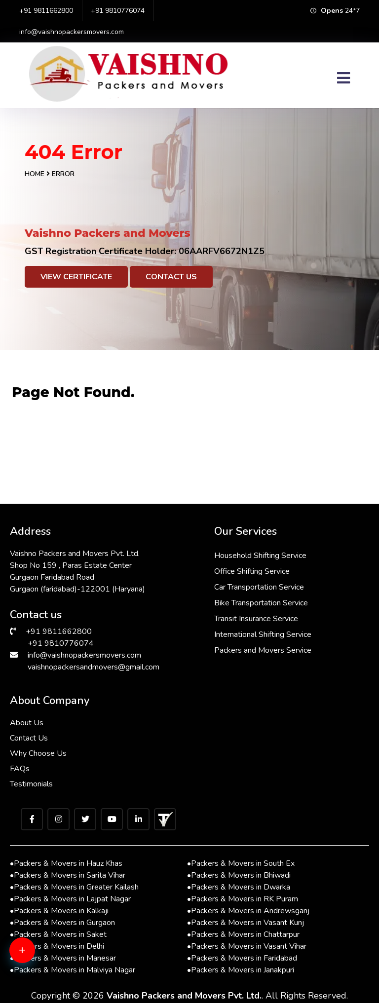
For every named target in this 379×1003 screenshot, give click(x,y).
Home (34, 174)
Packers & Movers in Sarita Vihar (67, 875)
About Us (26, 722)
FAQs (20, 768)
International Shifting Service (262, 634)
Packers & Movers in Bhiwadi (239, 875)
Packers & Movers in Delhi (57, 946)
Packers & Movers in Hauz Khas (66, 863)
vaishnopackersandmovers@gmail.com (93, 667)
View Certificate (76, 276)
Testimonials (31, 784)
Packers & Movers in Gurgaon (62, 923)
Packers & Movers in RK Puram (242, 899)
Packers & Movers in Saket (58, 934)
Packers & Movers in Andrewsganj (248, 911)
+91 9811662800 (46, 10)
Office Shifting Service (252, 571)
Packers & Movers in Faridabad (242, 958)
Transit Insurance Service (256, 618)
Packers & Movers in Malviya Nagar (72, 970)
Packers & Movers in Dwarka (238, 887)
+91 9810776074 (118, 10)
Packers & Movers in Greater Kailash (74, 887)
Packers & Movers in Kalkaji (59, 911)
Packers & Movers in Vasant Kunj (245, 923)
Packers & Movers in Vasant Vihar (246, 946)
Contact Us (171, 276)
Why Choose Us (38, 753)
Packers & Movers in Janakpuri (240, 970)
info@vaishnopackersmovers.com (71, 32)
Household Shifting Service (260, 555)
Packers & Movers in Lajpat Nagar (70, 899)
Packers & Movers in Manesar (63, 958)
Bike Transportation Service (261, 602)
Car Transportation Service (259, 587)
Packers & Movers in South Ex (241, 863)
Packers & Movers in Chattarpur (243, 934)
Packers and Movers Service (262, 650)
